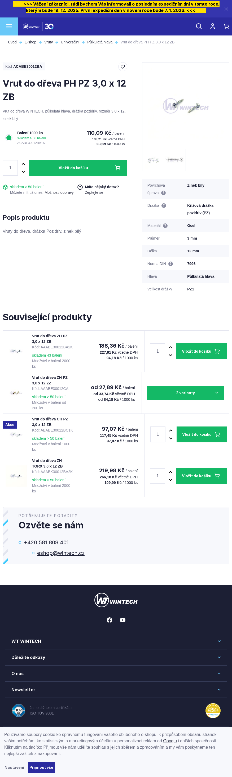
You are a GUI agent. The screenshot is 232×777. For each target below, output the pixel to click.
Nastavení (14, 767)
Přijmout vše (41, 767)
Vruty (48, 42)
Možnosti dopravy (59, 192)
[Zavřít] (226, 9)
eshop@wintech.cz (61, 553)
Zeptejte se (94, 192)
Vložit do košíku (73, 167)
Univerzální (70, 42)
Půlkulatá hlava (99, 42)
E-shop (30, 42)
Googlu (170, 741)
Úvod (12, 42)
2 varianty (185, 392)
